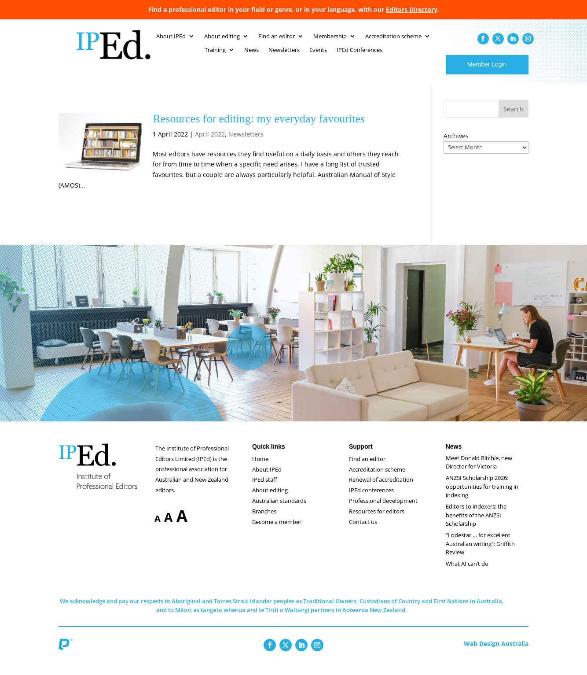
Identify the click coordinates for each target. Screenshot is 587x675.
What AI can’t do (467, 572)
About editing (270, 499)
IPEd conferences (371, 499)
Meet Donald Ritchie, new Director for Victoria (479, 471)
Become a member (276, 531)
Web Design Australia (496, 652)
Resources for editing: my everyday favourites (259, 127)
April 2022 (210, 143)
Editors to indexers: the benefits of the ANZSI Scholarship (476, 523)
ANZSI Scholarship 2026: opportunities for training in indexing (482, 495)
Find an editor (367, 468)
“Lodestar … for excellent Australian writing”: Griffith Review (480, 552)
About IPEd (267, 478)
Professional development (383, 509)
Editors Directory (411, 9)
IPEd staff (264, 488)
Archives (456, 144)
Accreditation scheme (377, 478)
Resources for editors (376, 520)
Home (260, 468)
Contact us (363, 531)
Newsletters (246, 143)
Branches (264, 520)
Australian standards (279, 509)
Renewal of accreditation (381, 488)
